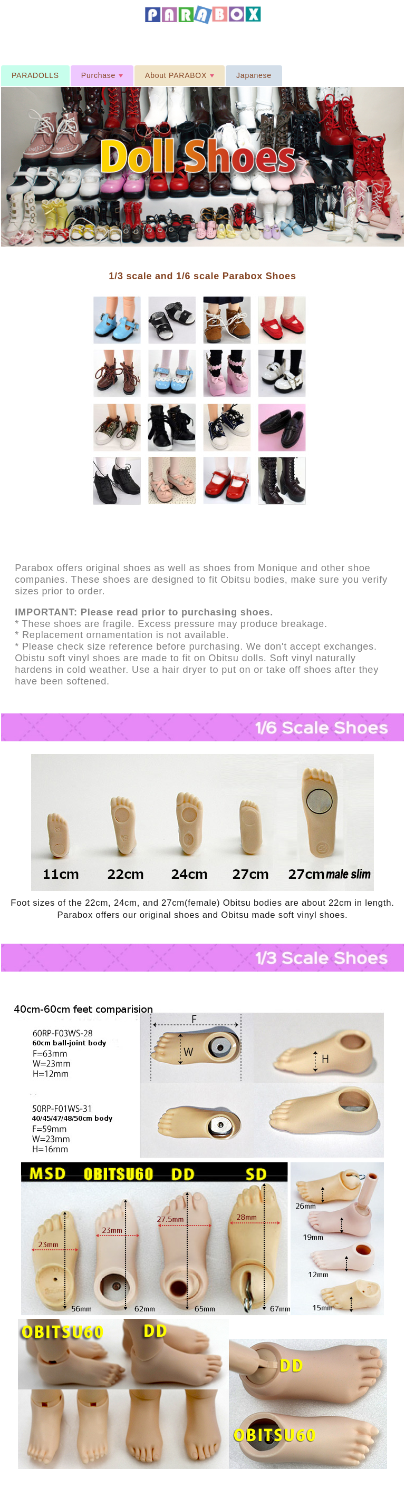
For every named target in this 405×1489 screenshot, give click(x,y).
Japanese (254, 75)
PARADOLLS (35, 75)
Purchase (103, 78)
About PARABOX (181, 78)
